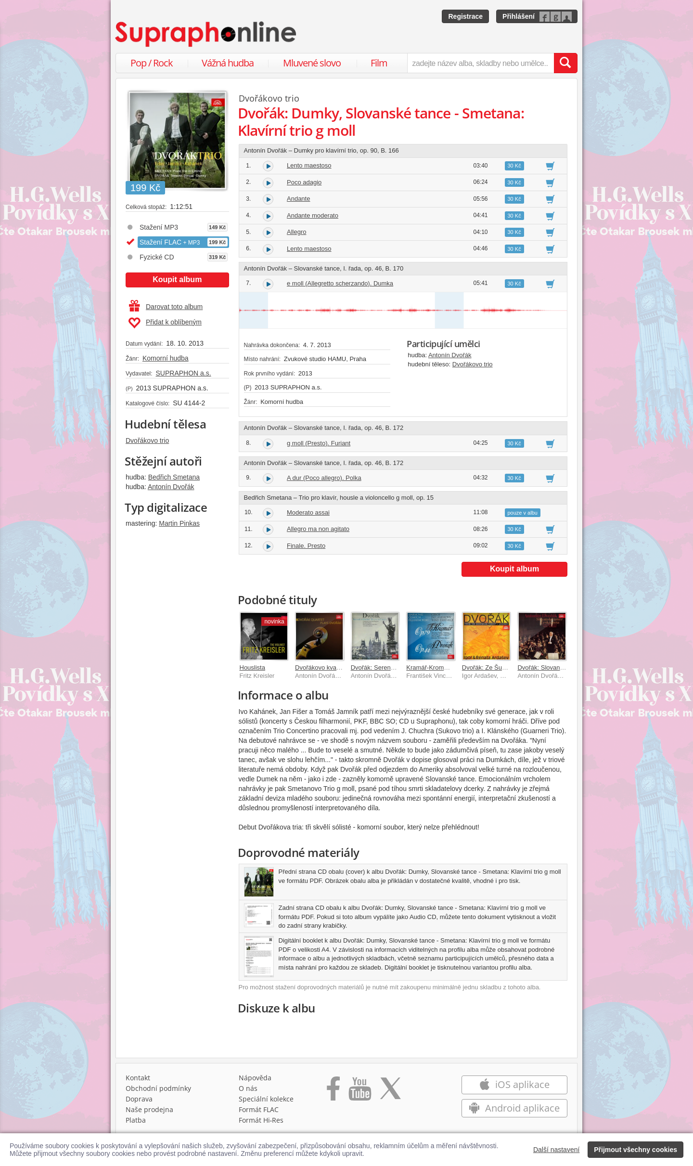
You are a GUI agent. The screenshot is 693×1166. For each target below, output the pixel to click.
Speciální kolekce (266, 1098)
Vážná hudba (228, 62)
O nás (248, 1088)
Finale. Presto (306, 545)
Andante (298, 198)
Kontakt (138, 1077)
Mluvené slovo (312, 62)
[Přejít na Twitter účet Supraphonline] (390, 1092)
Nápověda (255, 1077)
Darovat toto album (166, 306)
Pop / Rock (151, 62)
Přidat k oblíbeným (165, 323)
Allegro (296, 231)
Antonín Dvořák (171, 487)
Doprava (139, 1098)
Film (379, 62)
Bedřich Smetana (174, 477)
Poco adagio (304, 182)
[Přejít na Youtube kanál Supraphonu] (359, 1092)
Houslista (252, 667)
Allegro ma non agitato (318, 528)
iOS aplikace (514, 1084)
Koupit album (177, 279)
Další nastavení (556, 1149)
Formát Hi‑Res (261, 1120)
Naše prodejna (149, 1109)
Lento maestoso (309, 165)
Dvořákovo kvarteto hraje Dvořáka (342, 667)
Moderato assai (308, 512)
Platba (136, 1120)
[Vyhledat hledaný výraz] (565, 63)
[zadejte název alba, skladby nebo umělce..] (480, 63)
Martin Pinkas (179, 523)
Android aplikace (514, 1107)
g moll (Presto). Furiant (318, 443)
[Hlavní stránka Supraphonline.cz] (206, 34)
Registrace (465, 16)
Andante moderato (312, 215)
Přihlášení (518, 16)
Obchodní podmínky (158, 1088)
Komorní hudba (165, 358)
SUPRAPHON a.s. (183, 373)
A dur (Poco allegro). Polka (324, 477)
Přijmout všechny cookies (635, 1149)
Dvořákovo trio (147, 440)
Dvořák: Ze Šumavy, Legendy (503, 667)
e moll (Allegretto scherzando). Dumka (340, 283)
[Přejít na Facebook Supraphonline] (333, 1092)
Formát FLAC (259, 1109)
